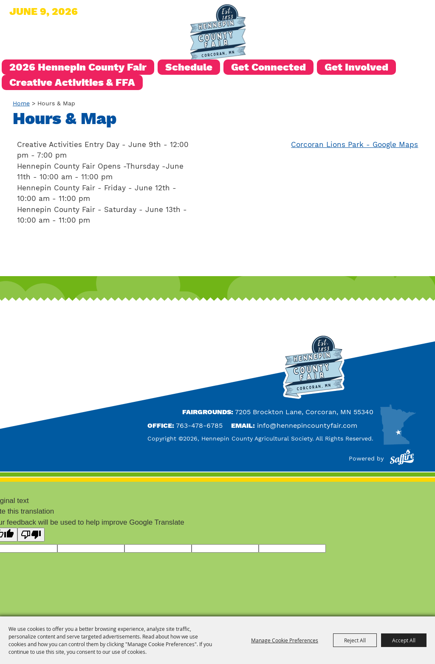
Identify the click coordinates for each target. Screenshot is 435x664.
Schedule (188, 67)
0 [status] (425, 14)
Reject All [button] (355, 640)
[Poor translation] (31, 535)
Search (326, 14)
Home (21, 103)
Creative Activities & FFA (72, 82)
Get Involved (356, 67)
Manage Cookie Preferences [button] (284, 640)
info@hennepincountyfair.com (307, 425)
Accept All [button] (403, 640)
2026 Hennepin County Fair (78, 67)
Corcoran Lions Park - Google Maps (354, 144)
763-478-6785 (199, 425)
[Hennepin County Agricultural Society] (217, 34)
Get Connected (268, 67)
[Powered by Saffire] (402, 458)
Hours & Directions (370, 14)
